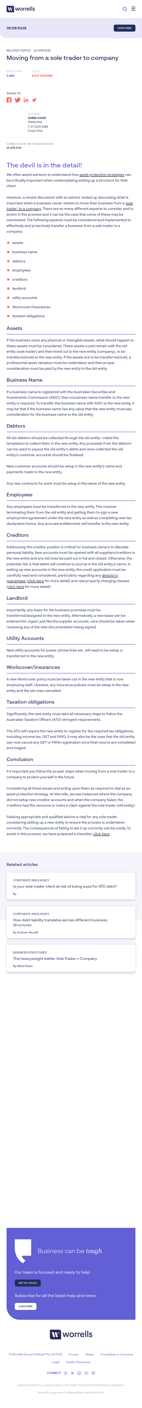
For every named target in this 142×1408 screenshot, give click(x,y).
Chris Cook (37, 118)
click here (36, 581)
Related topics (19, 50)
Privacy (74, 1354)
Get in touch (28, 1282)
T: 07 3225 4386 (38, 126)
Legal (55, 1362)
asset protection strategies (102, 175)
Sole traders (42, 75)
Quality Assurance (78, 1362)
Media (89, 1354)
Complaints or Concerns (116, 1354)
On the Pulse (16, 28)
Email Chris (35, 130)
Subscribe (125, 28)
